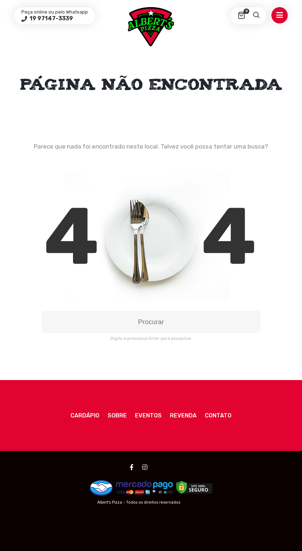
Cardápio (85, 415)
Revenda (183, 415)
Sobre (117, 415)
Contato (218, 415)
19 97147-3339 (50, 18)
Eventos (148, 415)
